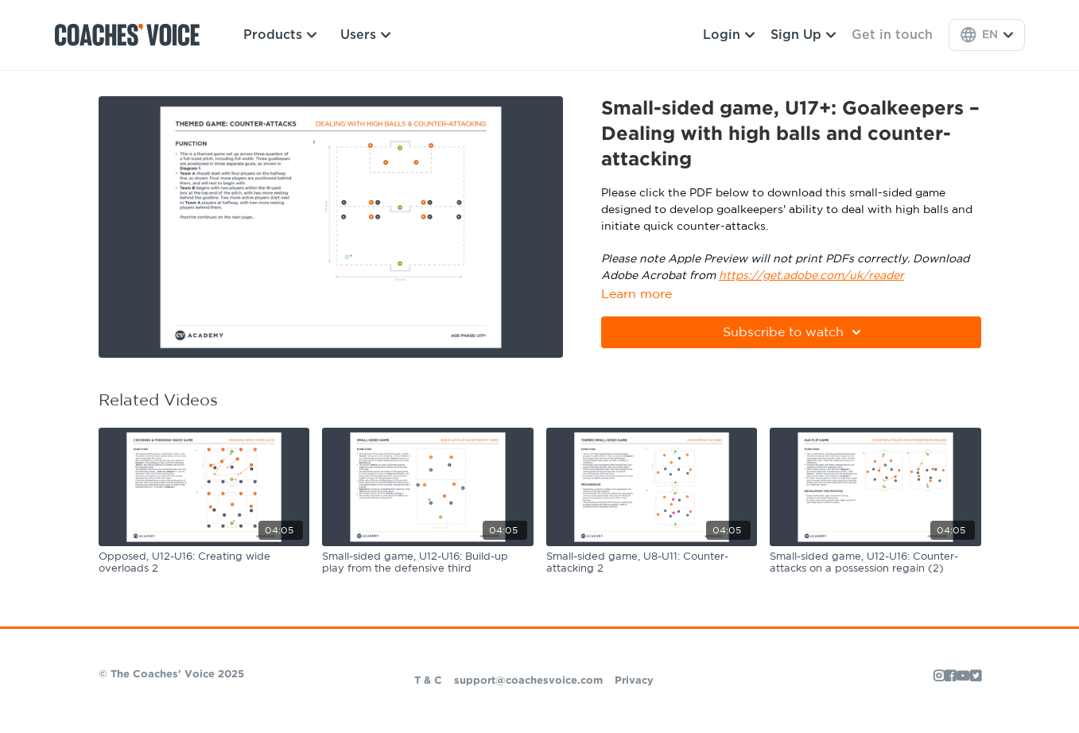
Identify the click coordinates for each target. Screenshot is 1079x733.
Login (729, 35)
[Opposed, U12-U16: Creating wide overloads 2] (204, 563)
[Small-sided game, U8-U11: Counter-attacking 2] (652, 563)
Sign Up (803, 35)
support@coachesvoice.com (528, 681)
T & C (428, 681)
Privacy (634, 681)
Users (365, 35)
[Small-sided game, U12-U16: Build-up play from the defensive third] (428, 563)
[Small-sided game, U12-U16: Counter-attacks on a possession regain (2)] (875, 563)
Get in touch (892, 35)
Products (279, 35)
